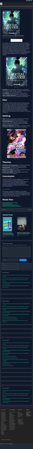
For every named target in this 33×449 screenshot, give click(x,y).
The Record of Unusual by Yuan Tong (11, 206)
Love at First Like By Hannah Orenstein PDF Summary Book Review (8, 233)
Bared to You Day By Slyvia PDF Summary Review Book (23, 233)
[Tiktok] (31, 0)
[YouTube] (28, 0)
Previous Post (3, 209)
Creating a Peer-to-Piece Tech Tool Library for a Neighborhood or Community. (15, 306)
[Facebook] (26, 0)
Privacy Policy (28, 415)
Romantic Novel (8, 235)
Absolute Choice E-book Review (10, 204)
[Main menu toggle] (1, 4)
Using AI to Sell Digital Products (7, 365)
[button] (32, 3)
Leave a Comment (5, 37)
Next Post (30, 209)
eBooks (10, 37)
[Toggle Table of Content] (20, 40)
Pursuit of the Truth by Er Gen (10, 202)
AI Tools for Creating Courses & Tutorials (9, 317)
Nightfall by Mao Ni (7, 203)
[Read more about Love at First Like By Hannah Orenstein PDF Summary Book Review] (7, 224)
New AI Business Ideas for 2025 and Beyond (10, 318)
